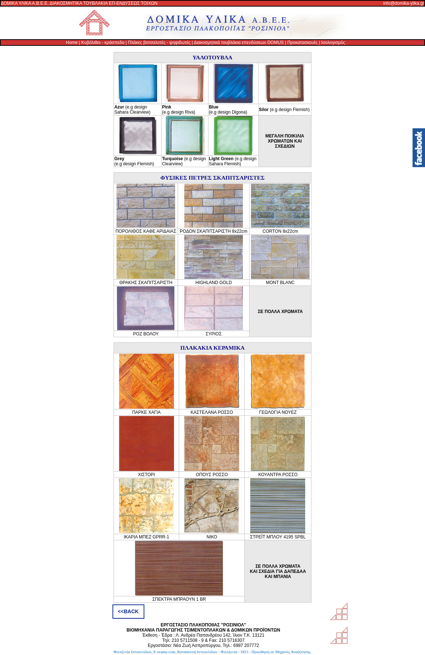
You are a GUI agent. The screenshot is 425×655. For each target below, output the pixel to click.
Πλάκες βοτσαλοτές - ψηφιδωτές (159, 42)
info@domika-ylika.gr (403, 3)
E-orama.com (164, 652)
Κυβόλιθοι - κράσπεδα (103, 42)
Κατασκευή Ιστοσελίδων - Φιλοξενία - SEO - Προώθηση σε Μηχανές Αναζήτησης (244, 652)
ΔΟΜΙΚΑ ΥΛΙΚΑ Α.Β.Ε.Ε (24, 3)
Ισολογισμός (333, 42)
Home (72, 42)
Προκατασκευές (302, 42)
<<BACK (128, 611)
